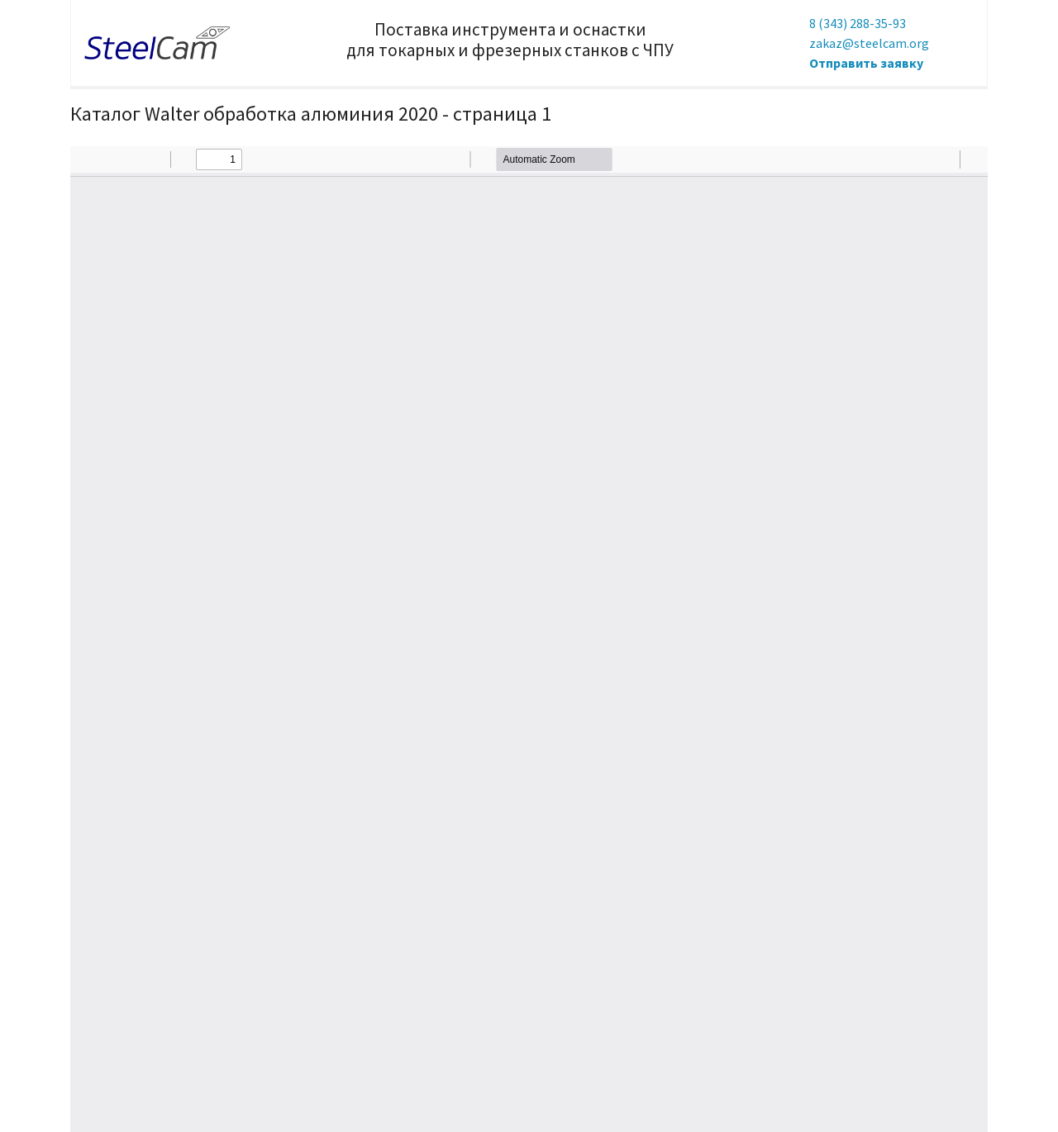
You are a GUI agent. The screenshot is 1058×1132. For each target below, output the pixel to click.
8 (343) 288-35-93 (857, 23)
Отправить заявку (866, 63)
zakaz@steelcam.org (869, 43)
